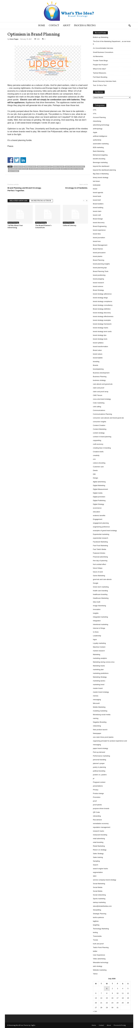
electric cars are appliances (75, 166)
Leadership (97, 636)
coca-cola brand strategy (102, 399)
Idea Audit (96, 602)
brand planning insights (101, 264)
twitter (95, 951)
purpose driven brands (101, 808)
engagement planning (101, 523)
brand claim (97, 211)
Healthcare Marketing (101, 598)
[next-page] (86, 200)
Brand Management (100, 245)
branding (96, 361)
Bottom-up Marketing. (101, 37)
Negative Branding (99, 722)
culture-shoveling (99, 463)
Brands (95, 365)
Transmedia (97, 936)
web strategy (97, 966)
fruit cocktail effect (99, 564)
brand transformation (100, 346)
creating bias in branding (102, 448)
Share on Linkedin (23, 160)
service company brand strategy (104, 880)
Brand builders (98, 204)
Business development (101, 373)
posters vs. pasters (100, 775)
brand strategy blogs (100, 298)
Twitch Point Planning (101, 947)
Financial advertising (100, 557)
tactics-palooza (98, 917)
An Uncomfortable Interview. (103, 48)
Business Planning (99, 376)
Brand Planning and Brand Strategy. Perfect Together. (24, 189)
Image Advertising (99, 606)
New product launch (100, 730)
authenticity (97, 140)
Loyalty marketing (99, 643)
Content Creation (99, 425)
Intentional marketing (100, 624)
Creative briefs (98, 452)
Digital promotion (99, 497)
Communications (99, 410)
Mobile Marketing (99, 707)
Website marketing (99, 970)
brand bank (97, 196)
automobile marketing (101, 144)
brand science (98, 286)
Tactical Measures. (100, 73)
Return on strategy (99, 850)
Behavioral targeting (100, 155)
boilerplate (97, 185)
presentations (98, 786)
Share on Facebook (10, 160)
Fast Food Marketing (100, 545)
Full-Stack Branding (100, 77)
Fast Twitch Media (99, 549)
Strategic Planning (99, 914)
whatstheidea (13, 171)
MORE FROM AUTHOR (41, 200)
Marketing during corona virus (103, 662)
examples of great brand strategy (105, 530)
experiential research (100, 538)
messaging (97, 699)
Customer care (98, 467)
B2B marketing (98, 147)
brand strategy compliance (102, 301)
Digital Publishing (99, 500)
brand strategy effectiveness (103, 316)
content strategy (99, 433)
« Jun (95, 1011)
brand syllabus (98, 343)
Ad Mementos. (98, 56)
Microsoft (96, 703)
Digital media (97, 493)
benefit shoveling (99, 159)
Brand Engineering (100, 226)
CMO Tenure (97, 395)
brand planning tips (44, 166)
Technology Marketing (101, 929)
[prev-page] (83, 200)
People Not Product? (100, 65)
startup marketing (99, 902)
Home (41, 25)
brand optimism (30, 166)
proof (95, 801)
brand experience (99, 230)
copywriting (97, 440)
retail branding (98, 842)
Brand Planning (13, 222)
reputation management (101, 827)
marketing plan (98, 669)
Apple (95, 132)
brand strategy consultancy (102, 305)
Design (95, 478)
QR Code (96, 812)
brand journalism (99, 238)
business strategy (99, 380)
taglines (96, 921)
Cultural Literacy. (70, 225)
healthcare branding (100, 594)
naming (95, 718)
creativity (96, 455)
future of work (98, 572)
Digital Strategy (98, 504)
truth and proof (98, 944)
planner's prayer (99, 763)
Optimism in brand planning (39, 169)
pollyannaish (54, 169)
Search (95, 865)
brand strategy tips (99, 335)
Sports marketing (99, 899)
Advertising (97, 121)
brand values (97, 354)
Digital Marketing (99, 485)
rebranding (97, 816)
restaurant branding (100, 835)
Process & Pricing (85, 25)
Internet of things (99, 628)
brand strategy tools (100, 339)
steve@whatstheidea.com (102, 906)
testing (95, 932)
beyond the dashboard (101, 166)
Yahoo (95, 974)
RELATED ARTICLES (18, 200)
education (96, 512)
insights (96, 613)
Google (95, 583)
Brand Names (98, 249)
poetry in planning (99, 767)
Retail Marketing (99, 846)
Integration (97, 621)
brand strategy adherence (102, 294)
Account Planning (99, 117)
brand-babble (98, 358)
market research (99, 651)
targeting (96, 925)
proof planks (97, 805)
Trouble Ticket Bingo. (100, 60)
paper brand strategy (100, 748)
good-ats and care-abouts (102, 579)
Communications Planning (102, 414)
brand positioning (99, 275)
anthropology (97, 129)
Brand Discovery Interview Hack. (105, 81)
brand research (98, 283)
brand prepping (98, 279)
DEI (94, 474)
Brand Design (98, 219)
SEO (94, 876)
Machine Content (99, 647)
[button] (129, 25)
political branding (99, 771)
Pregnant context (99, 782)
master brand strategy (101, 692)
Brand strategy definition (102, 309)
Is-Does (96, 632)
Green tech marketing (101, 587)
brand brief (97, 200)
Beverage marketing (100, 162)
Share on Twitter (17, 160)
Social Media (97, 887)
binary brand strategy (100, 177)
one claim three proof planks (103, 737)
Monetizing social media (101, 715)
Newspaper (97, 733)
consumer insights (99, 422)
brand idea (97, 234)
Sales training (98, 857)
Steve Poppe (14, 39)
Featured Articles (99, 553)
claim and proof (98, 388)
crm (94, 459)
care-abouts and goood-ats (102, 384)
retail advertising (99, 838)
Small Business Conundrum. (103, 52)
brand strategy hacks (100, 328)
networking (97, 726)
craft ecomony (98, 444)
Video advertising (99, 959)
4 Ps (94, 114)
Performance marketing (101, 756)
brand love (97, 241)
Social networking (99, 895)
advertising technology (101, 125)
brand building (98, 207)
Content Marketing (99, 429)
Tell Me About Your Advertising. (15, 226)
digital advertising (99, 482)
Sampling (96, 861)
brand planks (97, 256)
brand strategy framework (102, 324)
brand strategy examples (102, 320)
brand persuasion (99, 253)
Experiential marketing (101, 534)
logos (95, 639)
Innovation (97, 609)
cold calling (97, 407)
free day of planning (100, 561)
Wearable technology (100, 962)
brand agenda (98, 192)
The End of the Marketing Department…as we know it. (111, 42)
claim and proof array (100, 391)
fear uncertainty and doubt (18, 169)
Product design (98, 793)
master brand (98, 688)
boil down (96, 181)
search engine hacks (100, 868)
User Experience (99, 955)
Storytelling (97, 910)
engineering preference (101, 527)
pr (94, 778)
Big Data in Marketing (101, 174)
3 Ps (94, 110)
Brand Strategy (58, 166)
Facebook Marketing (100, 542)
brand (95, 189)
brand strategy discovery (102, 313)
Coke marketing (98, 403)
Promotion (96, 797)
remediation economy (101, 823)
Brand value (97, 350)
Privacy (95, 790)
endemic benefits (99, 515)
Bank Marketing (98, 151)
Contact (54, 25)
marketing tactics (99, 681)
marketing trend (98, 684)
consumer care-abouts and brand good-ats (108, 418)
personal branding (99, 760)
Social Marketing (99, 884)
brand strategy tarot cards (102, 331)
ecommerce (97, 508)
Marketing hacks (99, 666)
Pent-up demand (99, 752)
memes (95, 696)
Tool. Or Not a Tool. (100, 85)
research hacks (98, 831)
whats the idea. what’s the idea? (72, 169)
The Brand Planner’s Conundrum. (43, 226)
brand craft (97, 215)
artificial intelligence (100, 136)
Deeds (95, 470)
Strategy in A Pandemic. (76, 188)
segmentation (98, 872)
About (66, 25)
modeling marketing (100, 711)
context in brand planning (102, 437)
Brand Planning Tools (100, 271)
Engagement (97, 519)
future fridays (97, 568)
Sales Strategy (98, 853)
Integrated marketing (100, 617)
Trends (95, 940)
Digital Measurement (100, 489)
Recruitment (97, 820)
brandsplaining (98, 369)
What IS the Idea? (99, 69)
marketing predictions (101, 673)
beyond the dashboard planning (104, 170)
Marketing (96, 654)
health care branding (100, 591)
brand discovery (99, 222)
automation (18, 166)
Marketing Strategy (100, 677)
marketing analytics (100, 658)
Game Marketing (99, 576)
